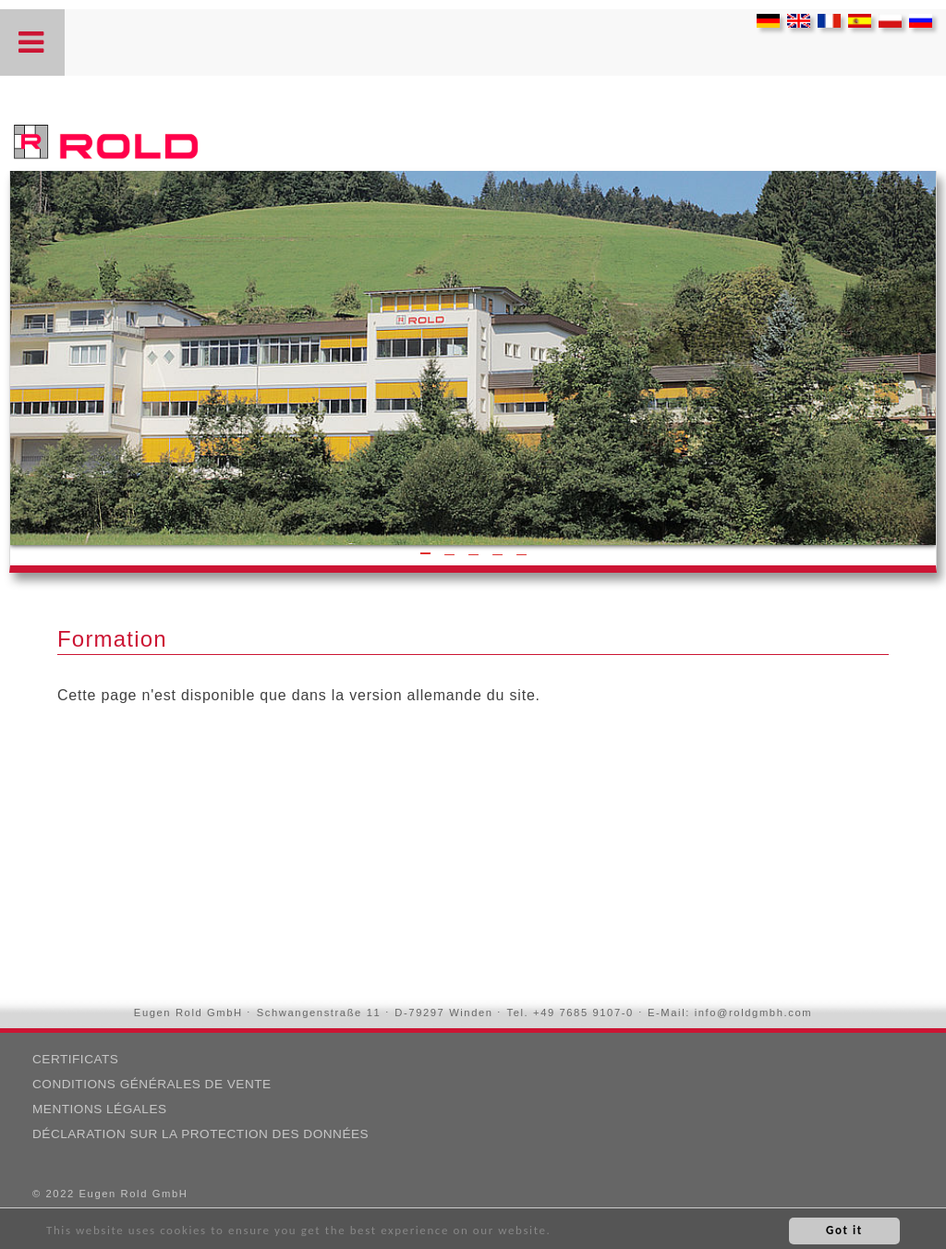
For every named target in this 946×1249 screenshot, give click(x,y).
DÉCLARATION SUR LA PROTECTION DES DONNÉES (200, 1134)
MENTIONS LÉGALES (99, 1109)
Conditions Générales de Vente (152, 1084)
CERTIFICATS (75, 1059)
